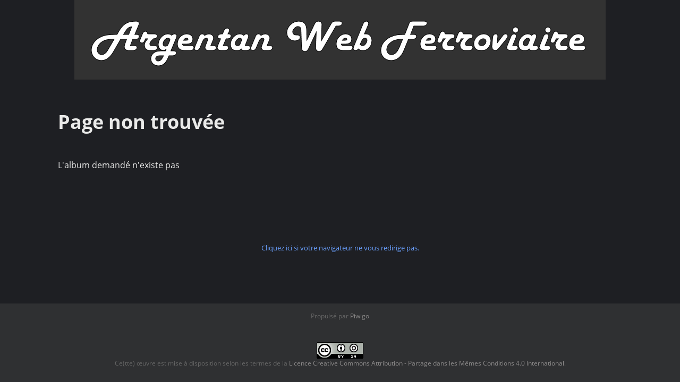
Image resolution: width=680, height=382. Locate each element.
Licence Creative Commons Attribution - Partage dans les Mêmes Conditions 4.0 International (426, 363)
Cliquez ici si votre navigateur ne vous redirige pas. (340, 248)
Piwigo (359, 315)
